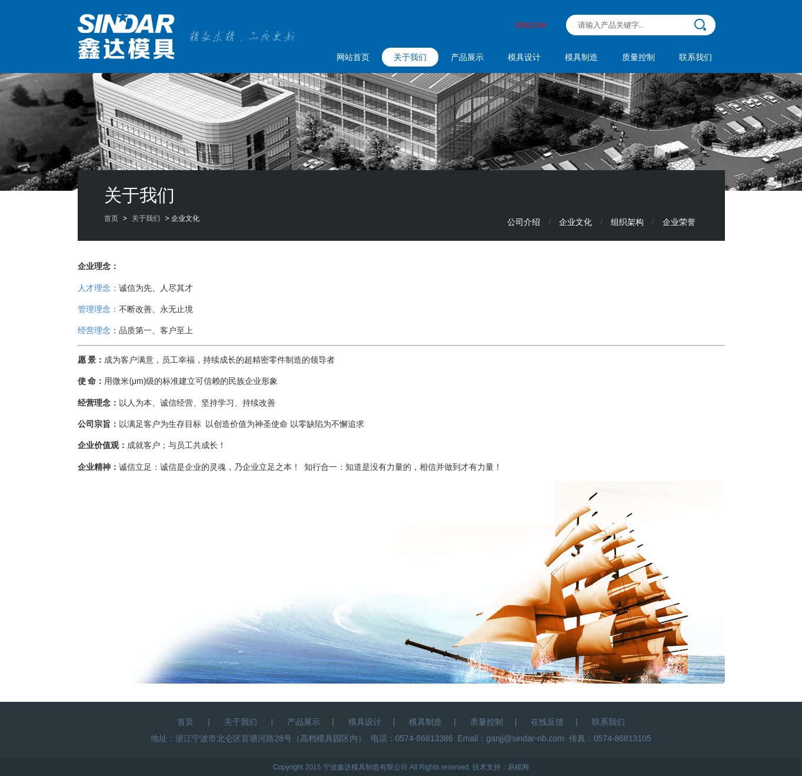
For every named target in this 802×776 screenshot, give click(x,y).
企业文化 (575, 222)
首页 (111, 218)
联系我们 (695, 57)
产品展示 (467, 57)
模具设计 (524, 57)
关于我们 (410, 57)
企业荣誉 (679, 222)
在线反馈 (547, 722)
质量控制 (638, 57)
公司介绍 (523, 222)
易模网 (518, 767)
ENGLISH (531, 25)
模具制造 (581, 57)
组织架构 (627, 222)
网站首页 (353, 57)
